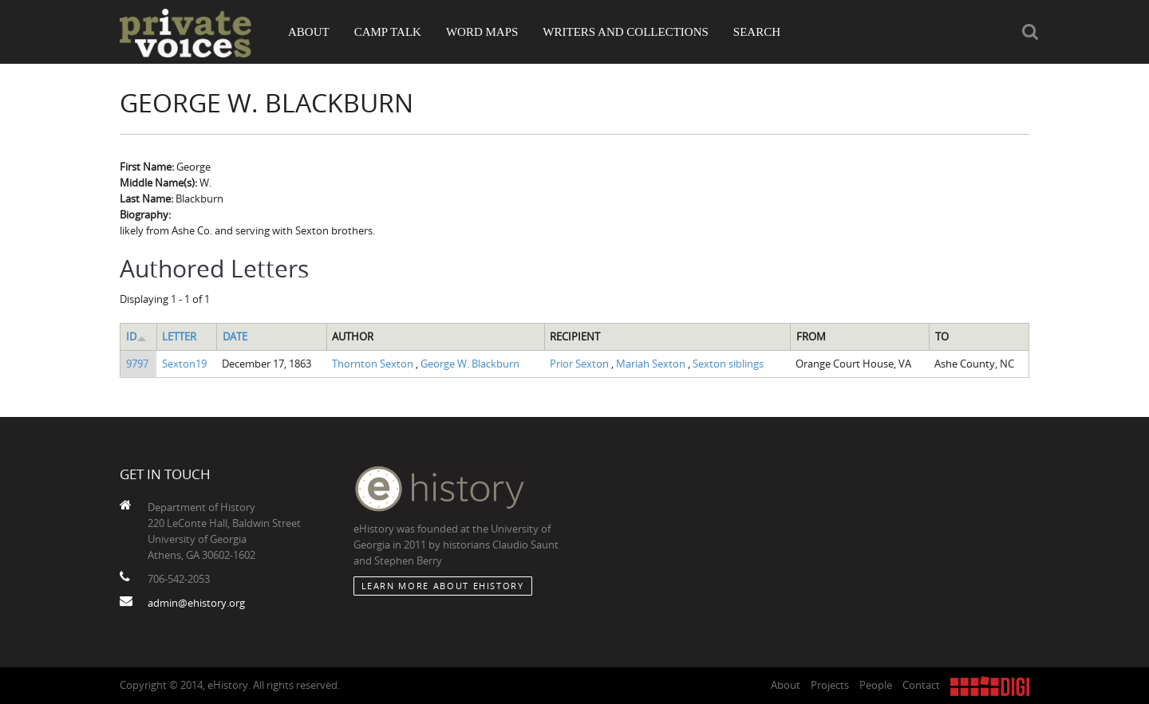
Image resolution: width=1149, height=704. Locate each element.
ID (136, 336)
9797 (137, 363)
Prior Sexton (580, 363)
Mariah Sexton (652, 363)
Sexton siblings (728, 363)
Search (756, 32)
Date (235, 336)
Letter (179, 336)
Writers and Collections (626, 32)
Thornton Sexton (374, 363)
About (309, 32)
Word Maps (482, 32)
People (875, 685)
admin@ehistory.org (196, 603)
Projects (830, 685)
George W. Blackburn (470, 363)
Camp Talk (387, 32)
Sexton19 (184, 363)
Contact (921, 685)
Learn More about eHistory (442, 586)
